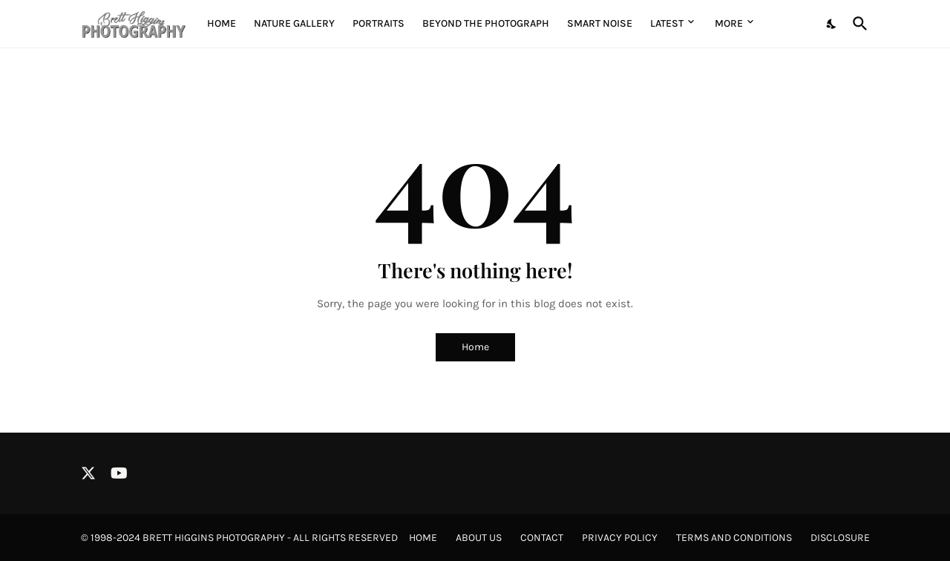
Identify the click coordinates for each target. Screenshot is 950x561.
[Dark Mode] (832, 23)
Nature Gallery (294, 23)
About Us (479, 537)
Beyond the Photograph (485, 23)
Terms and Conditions (734, 537)
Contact (541, 537)
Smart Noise (599, 23)
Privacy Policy (620, 537)
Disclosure (840, 537)
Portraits (378, 23)
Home (221, 23)
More (729, 23)
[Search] (857, 23)
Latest (667, 23)
